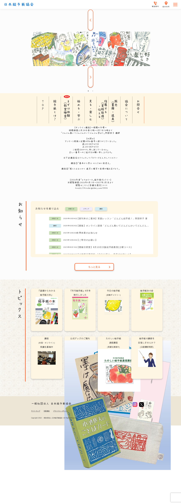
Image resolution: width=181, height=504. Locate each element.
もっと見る (99, 267)
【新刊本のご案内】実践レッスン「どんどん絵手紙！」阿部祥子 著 (112, 218)
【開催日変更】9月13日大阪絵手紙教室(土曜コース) (104, 247)
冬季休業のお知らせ (87, 233)
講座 (101, 209)
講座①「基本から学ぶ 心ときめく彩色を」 (90, 163)
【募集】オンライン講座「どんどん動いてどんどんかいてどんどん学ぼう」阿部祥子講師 (113, 225)
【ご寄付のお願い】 (87, 240)
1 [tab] (88, 90)
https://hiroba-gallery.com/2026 (91, 188)
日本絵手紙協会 (19, 4)
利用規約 (47, 411)
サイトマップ (35, 411)
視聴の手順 (99, 127)
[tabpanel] (90, 49)
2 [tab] (92, 90)
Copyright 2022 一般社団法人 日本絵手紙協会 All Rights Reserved (54, 418)
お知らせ (71, 209)
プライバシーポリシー (60, 411)
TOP (42, 104)
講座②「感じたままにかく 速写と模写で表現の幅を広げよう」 (90, 169)
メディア (86, 209)
